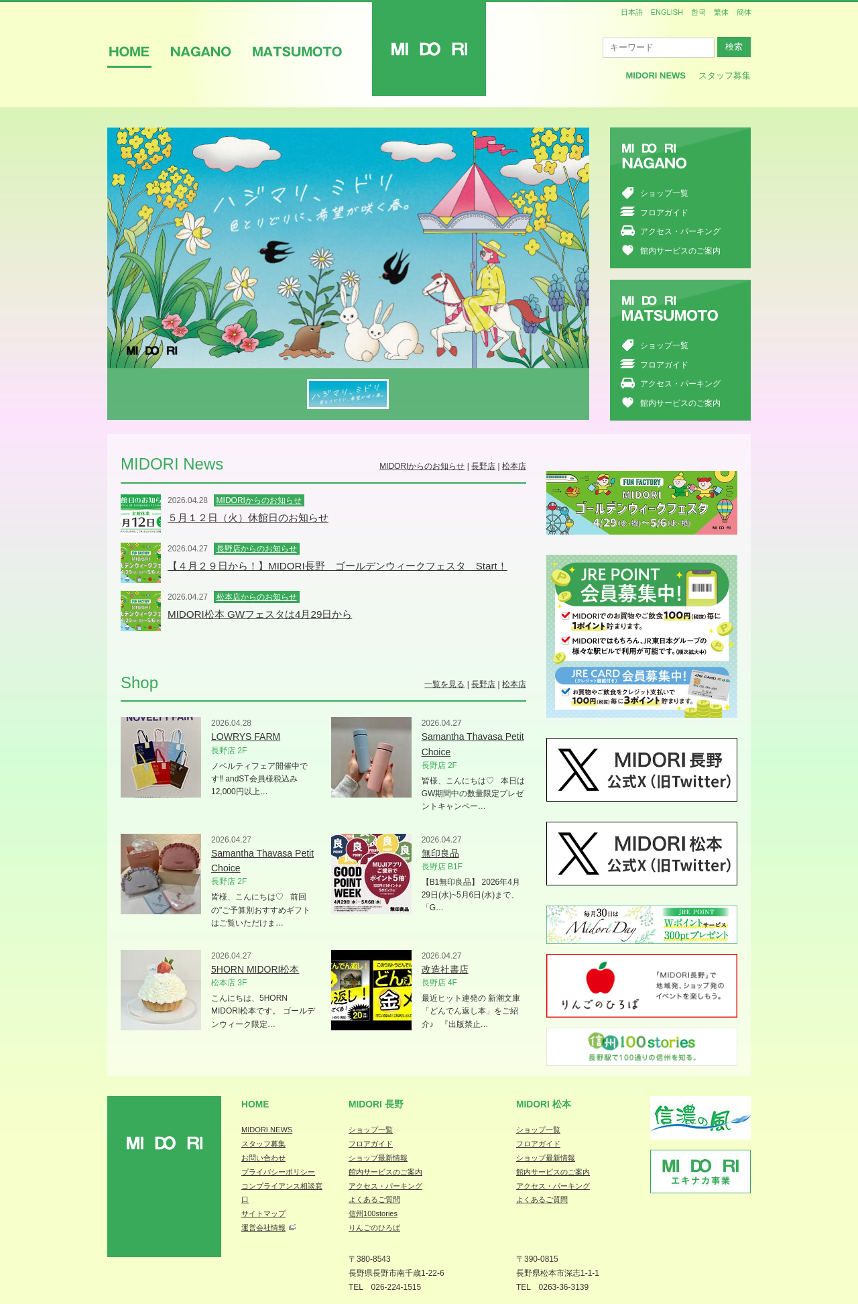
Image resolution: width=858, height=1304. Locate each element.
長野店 (483, 466)
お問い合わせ (263, 1158)
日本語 (632, 12)
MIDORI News (655, 75)
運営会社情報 (263, 1228)
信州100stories (373, 1213)
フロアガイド (664, 212)
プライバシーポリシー (278, 1172)
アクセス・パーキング (680, 231)
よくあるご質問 (374, 1199)
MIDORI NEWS (266, 1130)
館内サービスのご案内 (680, 251)
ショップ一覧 (664, 193)
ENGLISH (667, 12)
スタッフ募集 (724, 75)
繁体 (721, 12)
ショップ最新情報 (378, 1158)
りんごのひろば (374, 1228)
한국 (698, 12)
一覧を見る (444, 684)
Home (255, 1104)
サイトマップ (263, 1213)
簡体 (744, 12)
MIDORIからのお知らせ (422, 466)
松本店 (514, 466)
